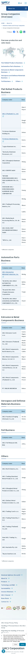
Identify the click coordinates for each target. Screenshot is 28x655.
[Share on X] (17, 32)
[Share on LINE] (21, 32)
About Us (9, 23)
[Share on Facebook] (14, 32)
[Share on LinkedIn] (24, 32)
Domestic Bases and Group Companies (14, 25)
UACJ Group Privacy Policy (9, 623)
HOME (3, 23)
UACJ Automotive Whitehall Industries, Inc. (10, 273)
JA (21, 3)
